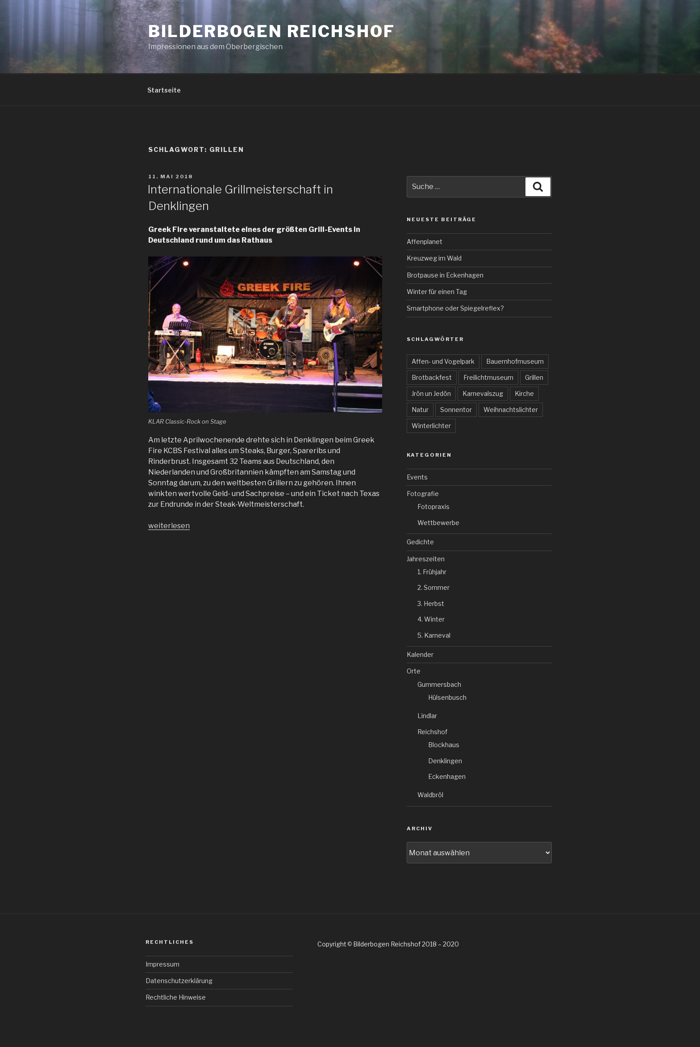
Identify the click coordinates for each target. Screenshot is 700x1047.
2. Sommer (433, 587)
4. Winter (431, 619)
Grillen (534, 377)
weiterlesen (169, 525)
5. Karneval (433, 635)
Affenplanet (424, 241)
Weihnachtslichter (510, 409)
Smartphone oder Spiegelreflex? (455, 308)
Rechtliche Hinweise (176, 997)
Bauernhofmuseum (515, 361)
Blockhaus (443, 744)
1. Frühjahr (431, 572)
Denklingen (445, 761)
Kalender (420, 654)
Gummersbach (439, 684)
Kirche (524, 393)
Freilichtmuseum (488, 377)
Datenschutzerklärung (179, 980)
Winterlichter (431, 425)
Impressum (162, 964)
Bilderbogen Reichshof (271, 31)
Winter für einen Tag (437, 291)
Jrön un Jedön (431, 393)
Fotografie (423, 493)
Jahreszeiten (426, 559)
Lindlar (427, 715)
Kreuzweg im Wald (434, 258)
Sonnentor (456, 409)
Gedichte (420, 542)
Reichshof (432, 732)
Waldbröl (430, 795)
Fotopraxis (433, 506)
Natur (420, 409)
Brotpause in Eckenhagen (445, 275)
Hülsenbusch (447, 697)
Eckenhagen (447, 776)
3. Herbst (430, 603)
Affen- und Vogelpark (443, 361)
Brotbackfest (432, 377)
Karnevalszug (482, 393)
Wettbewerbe (438, 522)
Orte (414, 671)
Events (417, 477)
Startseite (164, 90)
